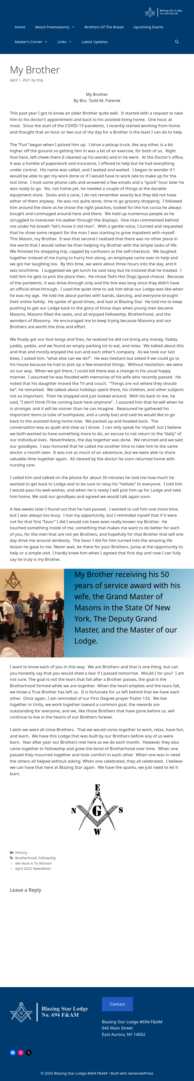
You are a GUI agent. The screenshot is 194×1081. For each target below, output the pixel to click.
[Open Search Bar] (177, 41)
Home (20, 26)
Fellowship (47, 858)
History (21, 852)
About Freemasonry (57, 26)
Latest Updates (95, 41)
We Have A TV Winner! (33, 863)
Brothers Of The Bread (104, 26)
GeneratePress (140, 1073)
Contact (117, 1004)
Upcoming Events (148, 26)
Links (67, 41)
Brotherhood (26, 858)
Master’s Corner (34, 41)
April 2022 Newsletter (33, 868)
